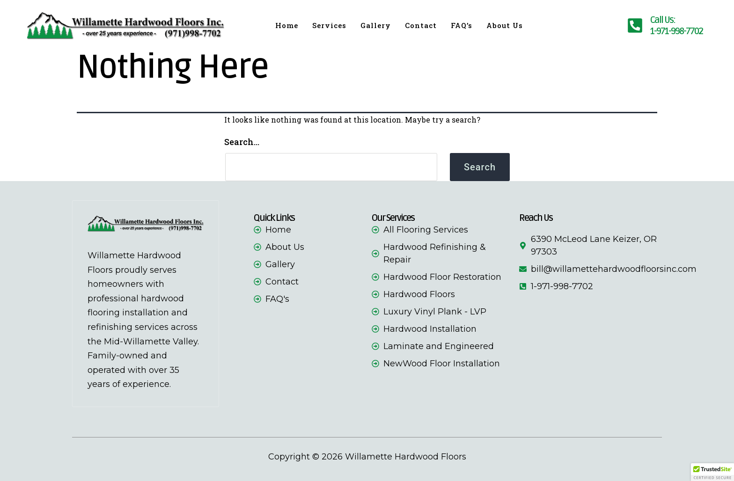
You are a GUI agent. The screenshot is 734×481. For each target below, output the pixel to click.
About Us (504, 25)
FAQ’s (461, 25)
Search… (241, 141)
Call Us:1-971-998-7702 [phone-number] (676, 26)
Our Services (393, 218)
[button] (712, 472)
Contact (421, 25)
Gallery (375, 25)
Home (286, 25)
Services (329, 25)
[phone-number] (635, 25)
